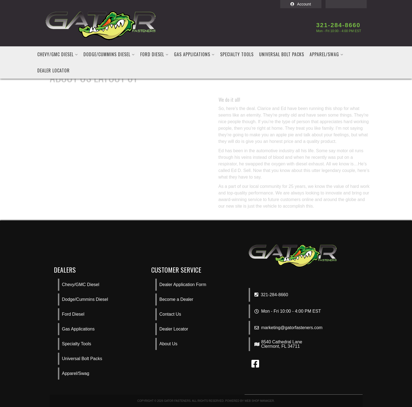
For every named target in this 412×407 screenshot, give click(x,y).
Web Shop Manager (259, 400)
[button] (58, 54)
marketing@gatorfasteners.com (292, 328)
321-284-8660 (271, 294)
